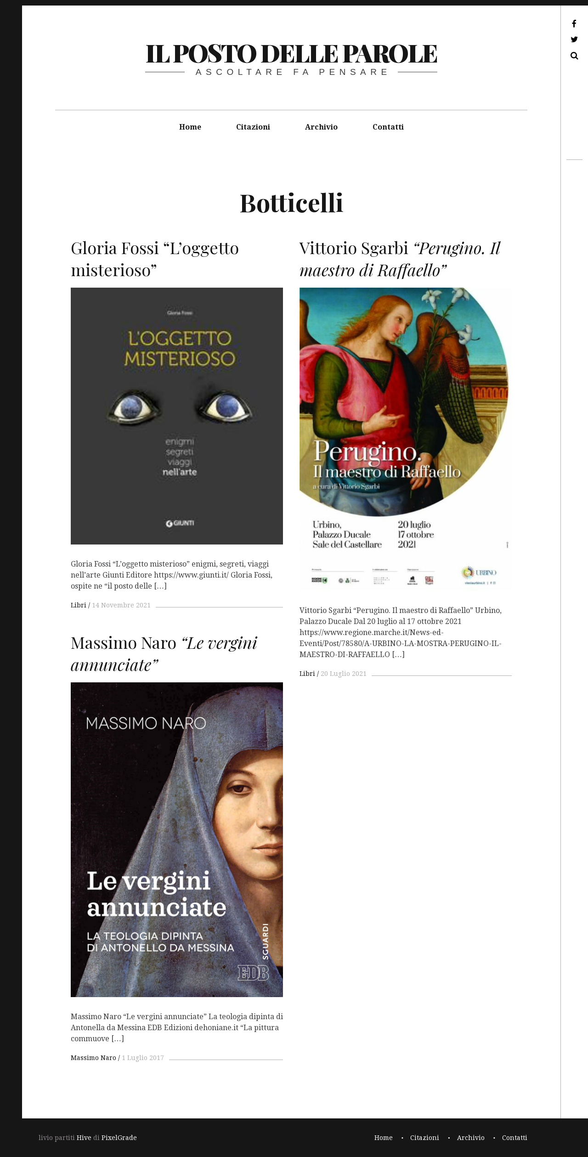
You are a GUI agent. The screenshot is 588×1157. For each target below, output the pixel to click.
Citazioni (253, 127)
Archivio (321, 127)
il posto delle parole (291, 52)
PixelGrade (119, 1137)
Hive (84, 1137)
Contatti (388, 127)
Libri (78, 605)
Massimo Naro (93, 1057)
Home (190, 127)
